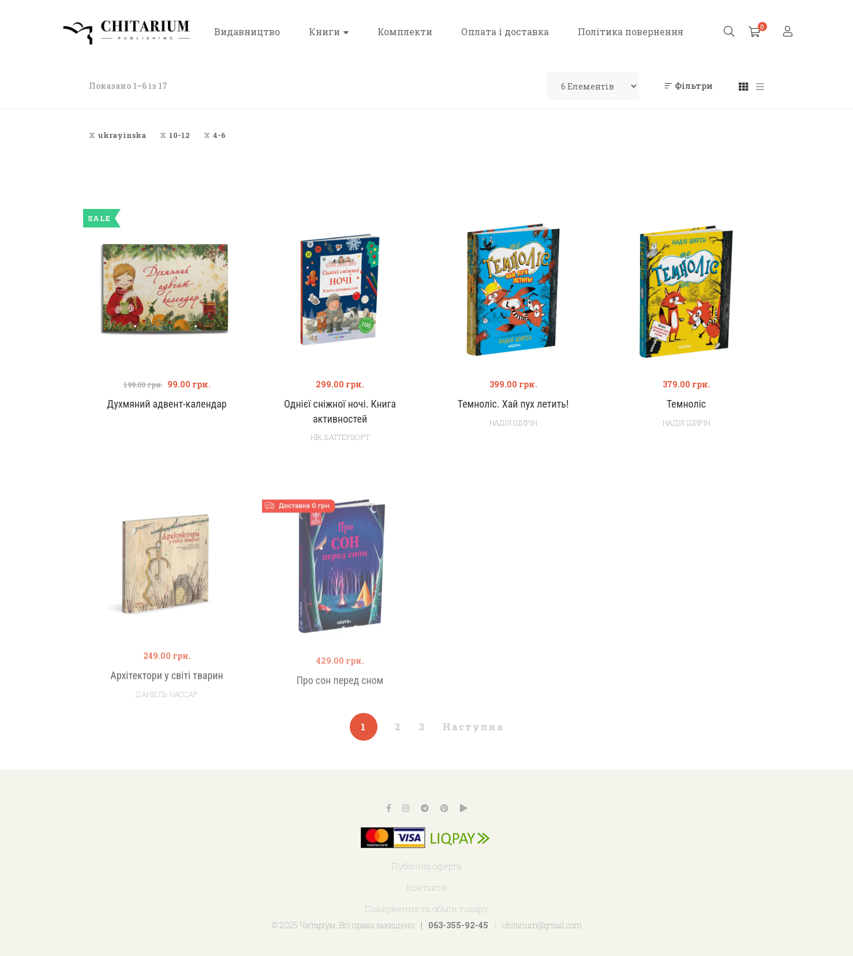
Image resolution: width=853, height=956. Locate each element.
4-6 (219, 135)
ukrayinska (122, 135)
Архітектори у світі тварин (166, 711)
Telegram (425, 808)
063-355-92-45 (458, 925)
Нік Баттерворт (339, 437)
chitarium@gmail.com (542, 925)
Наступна (473, 726)
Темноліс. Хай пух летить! (513, 404)
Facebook (389, 808)
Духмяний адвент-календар (166, 404)
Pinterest (444, 808)
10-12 (179, 135)
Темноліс (686, 404)
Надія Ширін (513, 422)
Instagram (405, 808)
